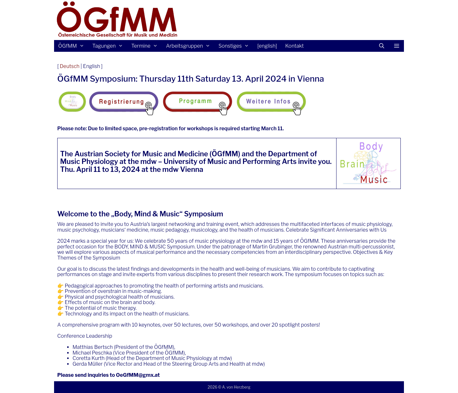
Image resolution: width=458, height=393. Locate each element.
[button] (396, 46)
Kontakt (294, 46)
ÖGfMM (73, 46)
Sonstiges (236, 46)
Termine (146, 46)
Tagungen (109, 46)
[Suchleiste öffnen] (381, 46)
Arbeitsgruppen (190, 46)
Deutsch (70, 66)
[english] (267, 46)
